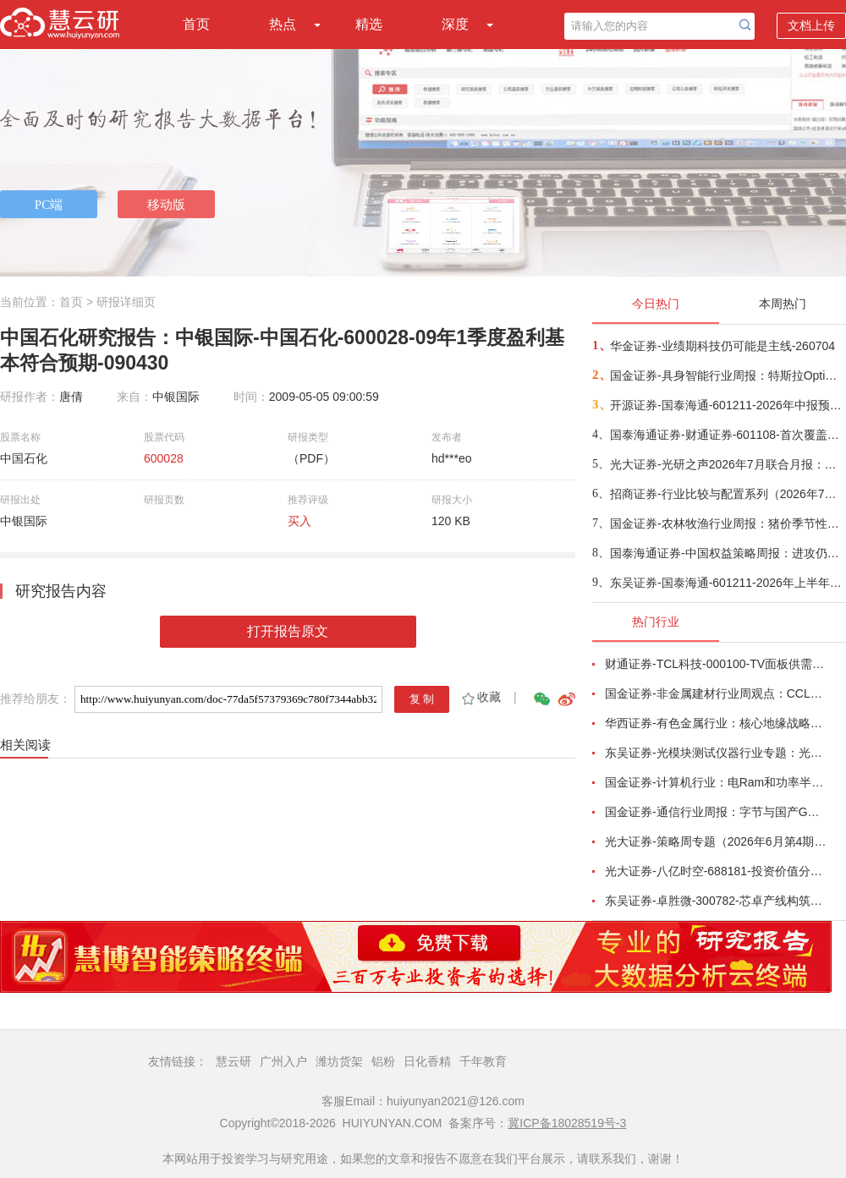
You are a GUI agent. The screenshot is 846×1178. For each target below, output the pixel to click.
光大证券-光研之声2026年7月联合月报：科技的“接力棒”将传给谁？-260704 (727, 464)
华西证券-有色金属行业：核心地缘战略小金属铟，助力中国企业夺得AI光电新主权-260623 (716, 723)
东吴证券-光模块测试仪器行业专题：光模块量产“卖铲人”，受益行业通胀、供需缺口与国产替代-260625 (716, 752)
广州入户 (283, 1061)
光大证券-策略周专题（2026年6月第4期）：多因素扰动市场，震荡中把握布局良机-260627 (716, 841)
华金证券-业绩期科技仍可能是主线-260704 (722, 346)
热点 (282, 24)
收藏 (480, 697)
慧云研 (233, 1061)
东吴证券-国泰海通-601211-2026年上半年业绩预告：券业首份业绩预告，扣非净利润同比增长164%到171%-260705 (727, 582)
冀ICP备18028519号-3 (567, 1123)
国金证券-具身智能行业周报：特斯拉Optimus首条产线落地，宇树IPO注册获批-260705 (727, 375)
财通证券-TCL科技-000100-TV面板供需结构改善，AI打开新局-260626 (716, 664)
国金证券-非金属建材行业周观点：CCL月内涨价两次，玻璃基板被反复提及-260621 (716, 693)
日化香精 (427, 1061)
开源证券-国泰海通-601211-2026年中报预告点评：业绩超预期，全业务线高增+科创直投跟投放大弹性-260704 (727, 405)
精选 (368, 24)
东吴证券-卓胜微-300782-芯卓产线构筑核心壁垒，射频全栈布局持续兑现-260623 (716, 900)
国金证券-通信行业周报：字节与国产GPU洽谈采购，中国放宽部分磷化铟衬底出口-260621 (716, 812)
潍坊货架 (339, 1061)
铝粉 (383, 1061)
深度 (455, 24)
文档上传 (811, 25)
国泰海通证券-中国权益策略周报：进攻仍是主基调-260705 (727, 553)
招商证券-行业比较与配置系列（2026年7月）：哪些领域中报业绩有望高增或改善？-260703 (727, 494)
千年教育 (483, 1061)
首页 (196, 24)
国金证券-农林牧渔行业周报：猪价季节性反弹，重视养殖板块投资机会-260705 (727, 523)
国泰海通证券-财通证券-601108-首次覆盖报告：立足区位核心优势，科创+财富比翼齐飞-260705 (727, 434)
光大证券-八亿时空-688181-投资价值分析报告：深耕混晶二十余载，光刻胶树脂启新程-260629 (716, 871)
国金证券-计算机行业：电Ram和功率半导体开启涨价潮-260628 (716, 782)
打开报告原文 (287, 631)
